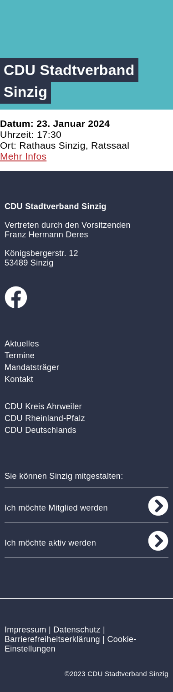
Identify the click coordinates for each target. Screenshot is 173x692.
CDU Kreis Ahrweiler (43, 406)
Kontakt (19, 379)
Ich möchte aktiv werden (50, 542)
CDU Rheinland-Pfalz (45, 418)
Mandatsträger (32, 367)
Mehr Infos (23, 156)
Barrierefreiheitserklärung (52, 639)
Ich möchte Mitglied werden (56, 507)
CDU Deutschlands (40, 430)
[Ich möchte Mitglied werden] (158, 506)
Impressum (25, 629)
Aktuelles (22, 343)
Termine (20, 355)
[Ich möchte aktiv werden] (158, 541)
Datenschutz (76, 629)
